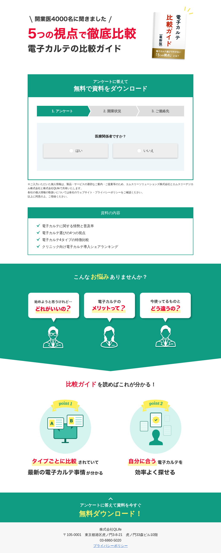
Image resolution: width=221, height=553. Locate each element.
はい (79, 150)
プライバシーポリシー (110, 546)
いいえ (149, 150)
